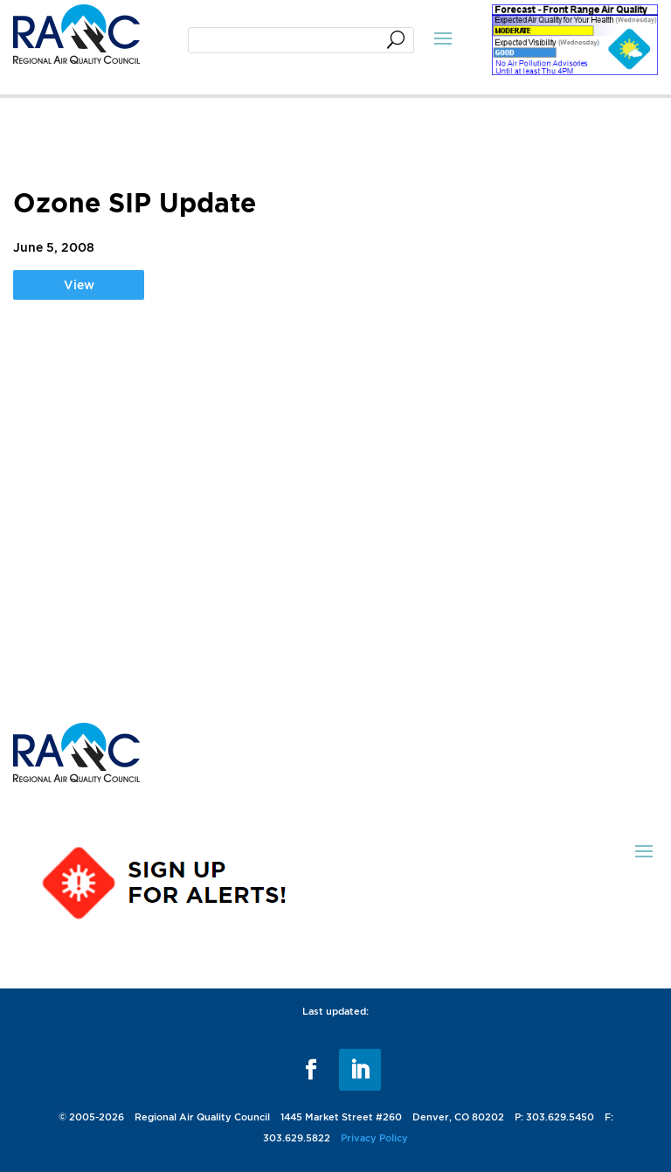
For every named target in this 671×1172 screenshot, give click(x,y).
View (79, 284)
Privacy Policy (374, 1138)
